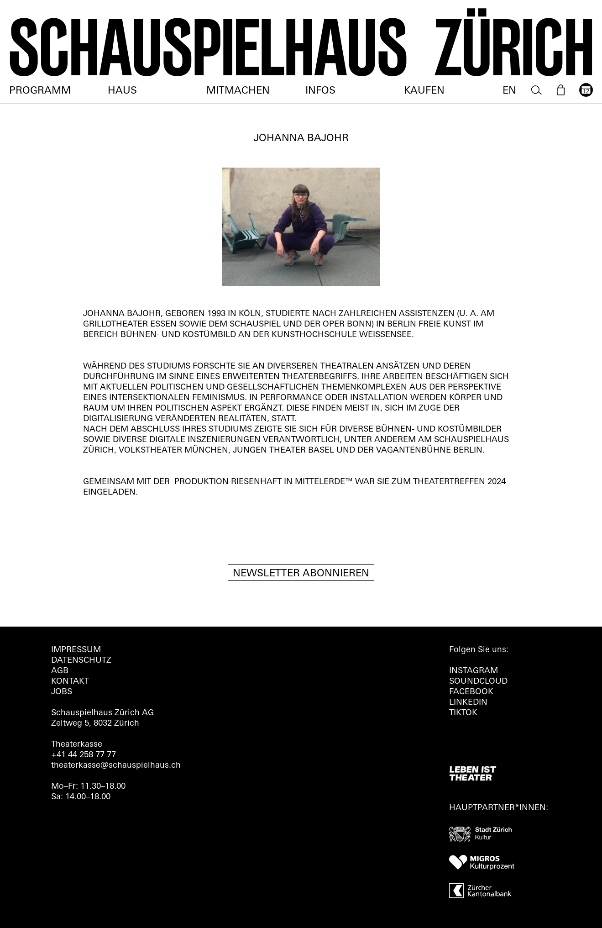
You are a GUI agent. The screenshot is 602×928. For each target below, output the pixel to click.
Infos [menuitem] (320, 91)
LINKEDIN (468, 702)
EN (509, 91)
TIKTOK (463, 713)
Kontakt (70, 681)
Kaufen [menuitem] (424, 91)
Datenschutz (81, 660)
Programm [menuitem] (40, 91)
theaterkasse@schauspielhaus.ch (116, 765)
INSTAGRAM (473, 671)
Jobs (61, 692)
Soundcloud (478, 681)
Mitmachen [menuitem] (238, 91)
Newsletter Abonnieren (301, 574)
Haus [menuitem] (122, 91)
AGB (59, 671)
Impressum (76, 650)
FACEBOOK (471, 692)
